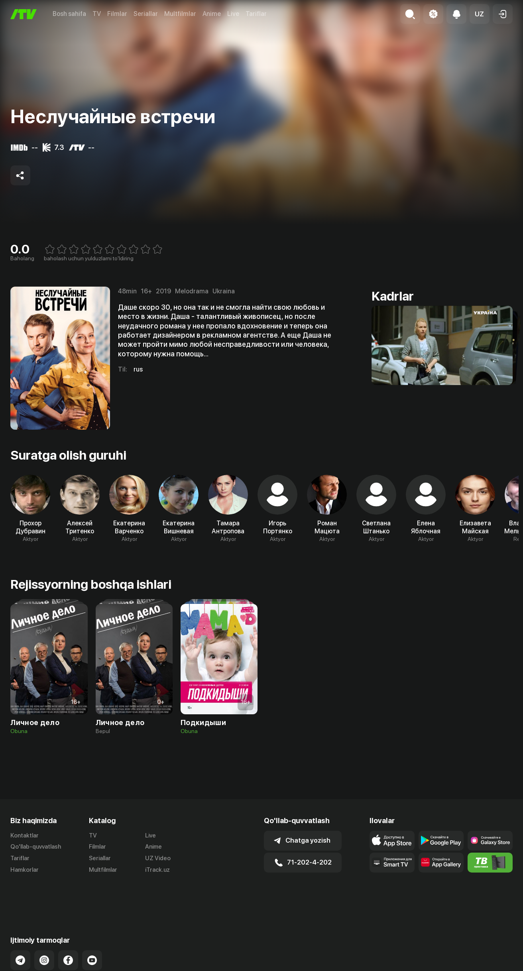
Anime (212, 14)
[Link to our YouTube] (92, 928)
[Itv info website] (490, 863)
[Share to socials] (20, 175)
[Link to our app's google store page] (441, 841)
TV (96, 14)
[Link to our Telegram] (20, 928)
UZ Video (158, 858)
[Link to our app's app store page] (392, 841)
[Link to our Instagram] (44, 928)
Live (233, 14)
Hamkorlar (24, 869)
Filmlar (117, 14)
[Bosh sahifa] (23, 14)
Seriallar (146, 14)
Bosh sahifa (69, 14)
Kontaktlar (24, 835)
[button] (480, 14)
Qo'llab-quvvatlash (35, 846)
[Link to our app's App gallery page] (441, 863)
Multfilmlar (180, 14)
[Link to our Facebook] (68, 928)
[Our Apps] (392, 863)
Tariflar (256, 14)
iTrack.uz (157, 869)
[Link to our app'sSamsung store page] (490, 841)
